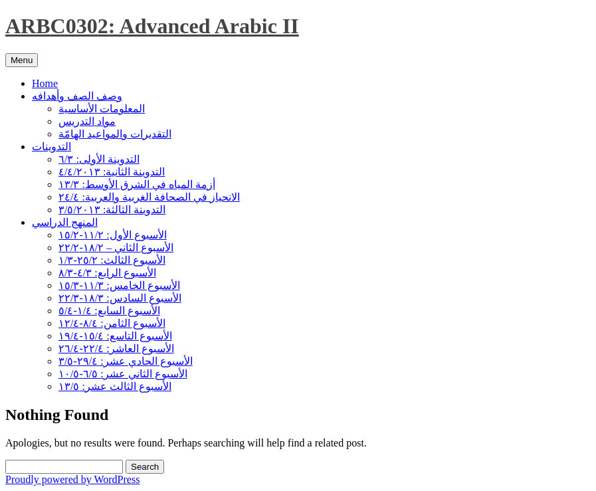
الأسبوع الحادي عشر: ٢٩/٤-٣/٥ (125, 361)
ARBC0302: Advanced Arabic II (152, 26)
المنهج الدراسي (65, 222)
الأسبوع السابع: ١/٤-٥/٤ (109, 310)
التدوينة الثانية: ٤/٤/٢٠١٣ (111, 171)
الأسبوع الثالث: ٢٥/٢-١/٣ (111, 260)
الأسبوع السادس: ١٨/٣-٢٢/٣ (119, 298)
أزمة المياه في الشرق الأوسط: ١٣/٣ (136, 184)
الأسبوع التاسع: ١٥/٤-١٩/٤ (115, 336)
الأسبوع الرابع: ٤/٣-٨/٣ (107, 272)
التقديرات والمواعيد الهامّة (114, 134)
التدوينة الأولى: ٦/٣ (99, 159)
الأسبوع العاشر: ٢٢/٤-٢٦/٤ (116, 348)
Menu (22, 60)
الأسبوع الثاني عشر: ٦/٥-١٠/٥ (122, 373)
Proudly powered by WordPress (72, 479)
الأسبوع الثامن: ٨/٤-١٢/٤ (111, 323)
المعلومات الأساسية (101, 108)
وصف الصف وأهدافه (77, 96)
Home (45, 83)
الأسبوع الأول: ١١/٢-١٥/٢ (112, 235)
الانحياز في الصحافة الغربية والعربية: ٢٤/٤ (149, 197)
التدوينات (51, 146)
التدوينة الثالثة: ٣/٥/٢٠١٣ (111, 209)
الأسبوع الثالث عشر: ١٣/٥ (114, 386)
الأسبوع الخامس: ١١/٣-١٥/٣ (119, 285)
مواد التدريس (87, 121)
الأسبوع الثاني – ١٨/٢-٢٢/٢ (115, 247)
